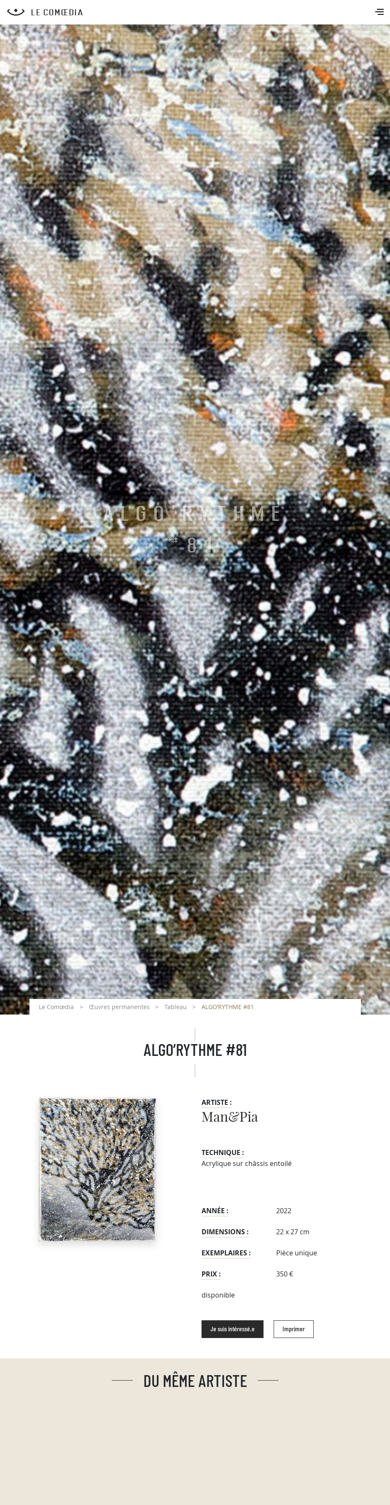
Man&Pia (230, 1117)
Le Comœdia (56, 1007)
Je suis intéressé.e (232, 1329)
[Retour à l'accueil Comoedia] (198, 12)
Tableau (175, 1007)
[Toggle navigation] (380, 12)
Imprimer (293, 1329)
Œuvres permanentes (119, 1007)
